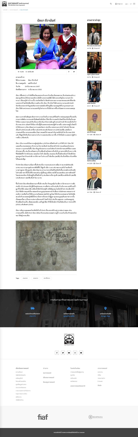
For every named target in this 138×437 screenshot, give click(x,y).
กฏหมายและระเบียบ (21, 394)
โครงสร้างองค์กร (21, 381)
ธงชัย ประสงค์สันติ (93, 192)
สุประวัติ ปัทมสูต (92, 133)
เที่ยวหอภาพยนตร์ (48, 377)
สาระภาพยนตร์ (14, 10)
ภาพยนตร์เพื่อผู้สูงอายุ (77, 372)
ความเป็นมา (19, 372)
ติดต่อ (99, 385)
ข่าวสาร (45, 368)
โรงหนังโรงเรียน (75, 368)
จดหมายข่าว (101, 378)
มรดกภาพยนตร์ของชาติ (77, 386)
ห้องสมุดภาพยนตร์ (49, 382)
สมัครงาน (18, 397)
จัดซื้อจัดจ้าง (19, 400)
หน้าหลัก (5, 10)
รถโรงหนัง (73, 378)
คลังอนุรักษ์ (19, 378)
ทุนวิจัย (72, 375)
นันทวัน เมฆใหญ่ (92, 163)
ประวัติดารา (47, 278)
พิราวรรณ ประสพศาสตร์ (95, 46)
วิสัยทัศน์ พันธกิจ (21, 375)
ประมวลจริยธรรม (21, 387)
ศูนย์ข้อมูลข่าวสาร (21, 384)
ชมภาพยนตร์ (47, 373)
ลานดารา (25, 278)
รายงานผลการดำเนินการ (23, 391)
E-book (100, 381)
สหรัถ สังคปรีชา (92, 104)
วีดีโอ (99, 375)
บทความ (100, 372)
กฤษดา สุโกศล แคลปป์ (94, 75)
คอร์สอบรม (73, 381)
